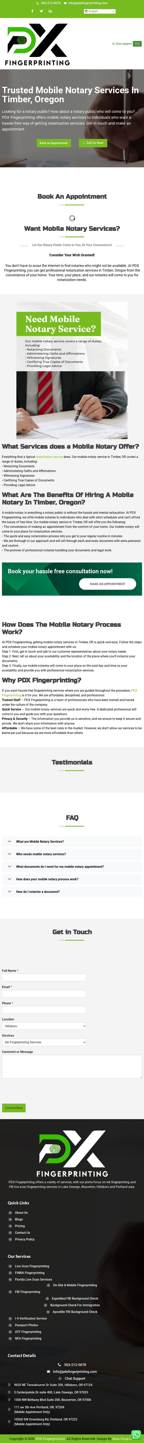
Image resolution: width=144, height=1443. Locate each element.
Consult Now (14, 1108)
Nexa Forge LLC (123, 1439)
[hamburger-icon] (137, 44)
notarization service (49, 457)
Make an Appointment (107, 584)
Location (8, 1019)
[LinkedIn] (50, 11)
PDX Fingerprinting (50, 1439)
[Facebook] (32, 11)
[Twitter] (41, 11)
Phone (7, 1003)
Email (7, 987)
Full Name (10, 971)
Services (8, 1035)
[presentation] (31, 1097)
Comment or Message (17, 1052)
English (91, 11)
